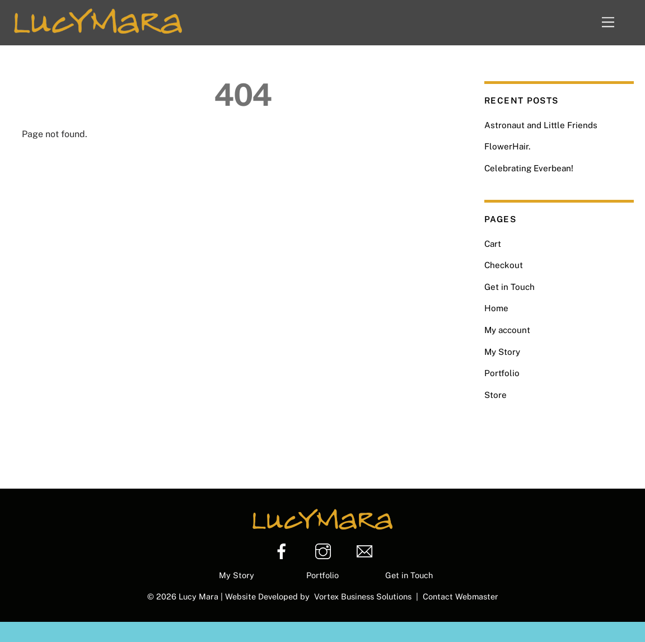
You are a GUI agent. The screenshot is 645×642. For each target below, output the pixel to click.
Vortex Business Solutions (365, 596)
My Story (502, 352)
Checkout (503, 265)
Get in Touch (509, 287)
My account (507, 330)
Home (496, 308)
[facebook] (283, 551)
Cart (492, 244)
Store (495, 395)
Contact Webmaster (460, 596)
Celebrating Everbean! (528, 168)
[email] (366, 551)
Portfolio (502, 373)
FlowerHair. (507, 146)
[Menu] (616, 23)
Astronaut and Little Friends (540, 125)
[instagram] (325, 551)
